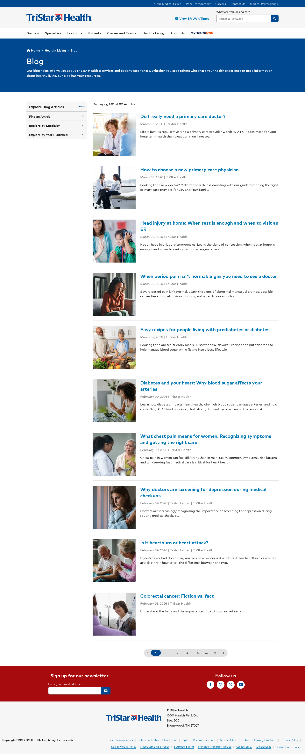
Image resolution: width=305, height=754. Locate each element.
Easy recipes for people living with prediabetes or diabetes (204, 329)
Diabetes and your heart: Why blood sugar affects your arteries (201, 385)
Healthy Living (55, 50)
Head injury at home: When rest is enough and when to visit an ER (209, 226)
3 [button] (177, 652)
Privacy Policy (289, 740)
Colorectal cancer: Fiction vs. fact (177, 596)
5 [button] (198, 652)
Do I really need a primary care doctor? (183, 116)
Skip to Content (12, 4)
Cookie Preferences (288, 747)
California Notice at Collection (157, 740)
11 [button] (215, 652)
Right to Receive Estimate (199, 740)
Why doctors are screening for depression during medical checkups (203, 492)
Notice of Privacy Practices (258, 740)
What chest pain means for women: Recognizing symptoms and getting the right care (205, 439)
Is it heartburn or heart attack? (174, 542)
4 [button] (187, 652)
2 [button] (166, 652)
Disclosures (263, 746)
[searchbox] (247, 16)
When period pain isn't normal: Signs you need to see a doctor (208, 276)
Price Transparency (198, 4)
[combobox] (247, 18)
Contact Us (238, 4)
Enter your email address (64, 684)
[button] (193, 18)
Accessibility (244, 746)
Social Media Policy (123, 746)
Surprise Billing (184, 746)
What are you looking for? (233, 12)
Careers (220, 4)
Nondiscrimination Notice (214, 746)
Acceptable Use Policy (154, 746)
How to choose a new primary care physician (189, 169)
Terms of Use (228, 740)
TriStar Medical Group (166, 4)
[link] (32, 33)
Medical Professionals (264, 4)
